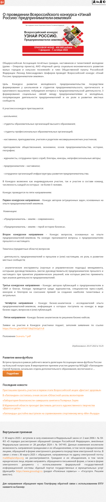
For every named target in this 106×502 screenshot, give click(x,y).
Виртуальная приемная (17, 432)
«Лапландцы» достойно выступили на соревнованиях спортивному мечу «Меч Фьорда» (51, 413)
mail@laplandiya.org (13, 457)
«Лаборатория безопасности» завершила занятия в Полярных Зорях (41, 400)
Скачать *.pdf (23, 336)
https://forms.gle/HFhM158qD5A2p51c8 (23, 328)
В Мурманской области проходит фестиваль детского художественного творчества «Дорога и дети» (49, 407)
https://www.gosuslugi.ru (29, 471)
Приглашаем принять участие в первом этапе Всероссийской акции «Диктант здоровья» (52, 390)
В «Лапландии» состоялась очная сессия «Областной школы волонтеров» (43, 395)
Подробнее (12, 373)
